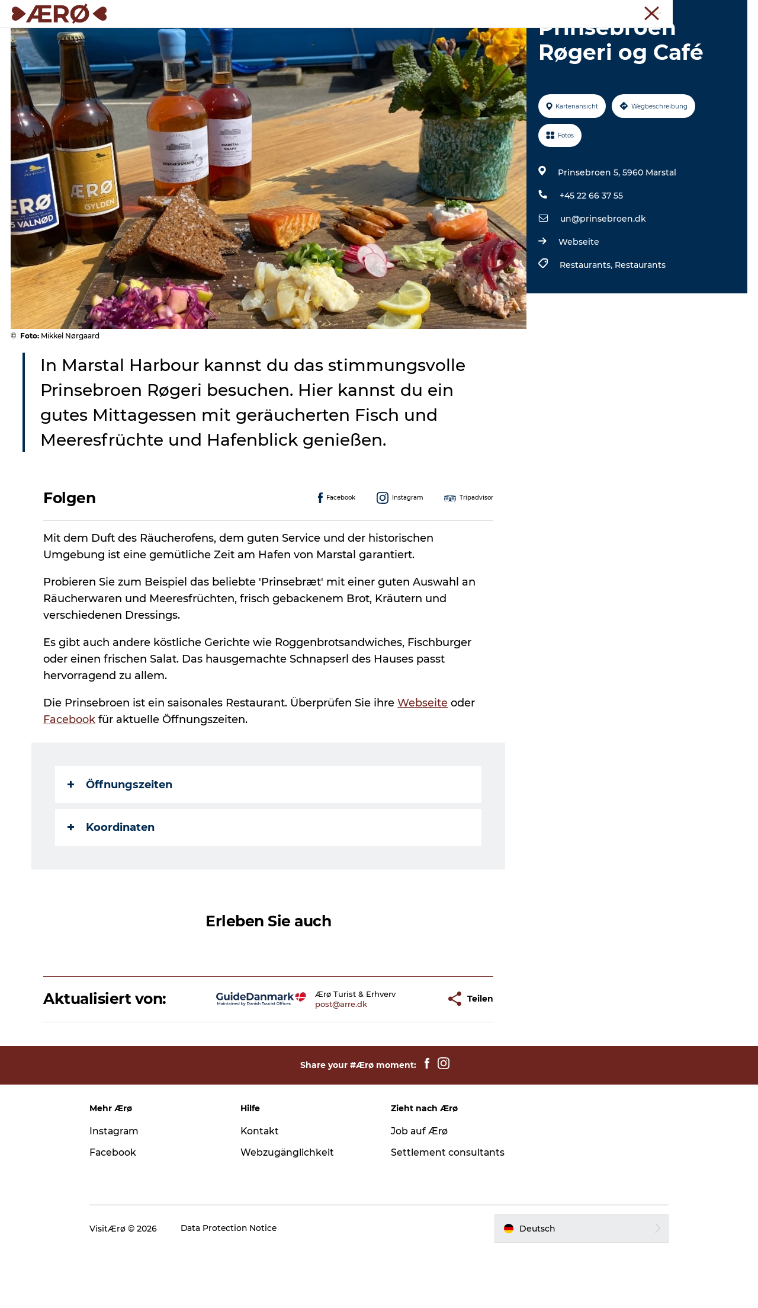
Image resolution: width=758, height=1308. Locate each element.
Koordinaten (111, 883)
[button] (406, 1055)
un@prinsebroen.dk (602, 275)
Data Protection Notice (240, 1285)
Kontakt (265, 1187)
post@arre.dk (310, 1060)
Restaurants (639, 321)
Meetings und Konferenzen (663, 11)
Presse (734, 11)
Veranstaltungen (424, 38)
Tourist (593, 11)
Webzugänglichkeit (292, 1208)
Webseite (578, 298)
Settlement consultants (448, 1208)
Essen (303, 38)
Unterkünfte (245, 38)
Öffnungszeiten (120, 841)
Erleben (352, 38)
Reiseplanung (510, 38)
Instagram (124, 1187)
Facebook (70, 775)
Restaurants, (586, 321)
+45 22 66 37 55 (590, 252)
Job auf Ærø (420, 1187)
